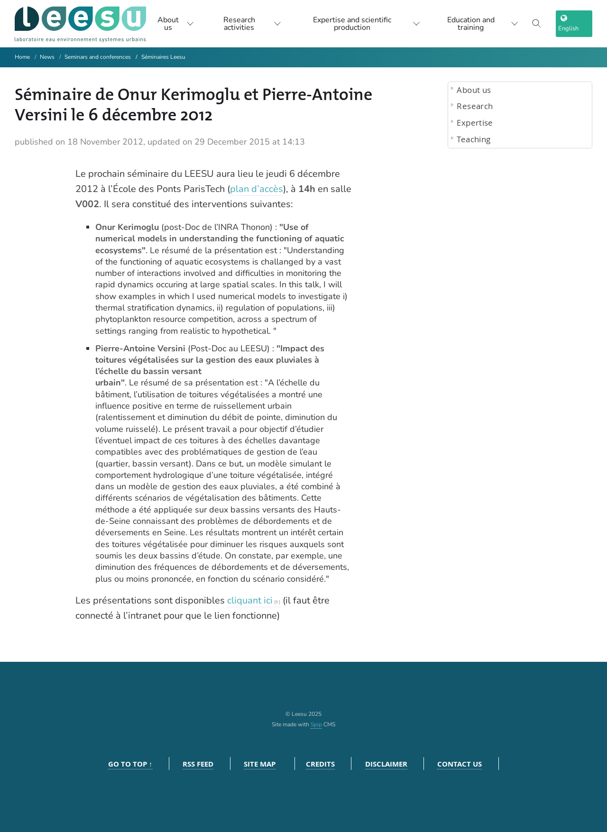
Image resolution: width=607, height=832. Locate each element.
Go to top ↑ (130, 764)
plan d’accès (256, 189)
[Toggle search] (536, 23)
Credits (320, 764)
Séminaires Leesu (163, 57)
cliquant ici (250, 600)
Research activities (252, 24)
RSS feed (198, 764)
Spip (316, 724)
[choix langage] (574, 23)
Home (22, 57)
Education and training (482, 24)
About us (175, 24)
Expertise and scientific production (366, 24)
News (47, 57)
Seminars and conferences (97, 57)
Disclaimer (386, 764)
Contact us (459, 764)
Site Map (260, 764)
